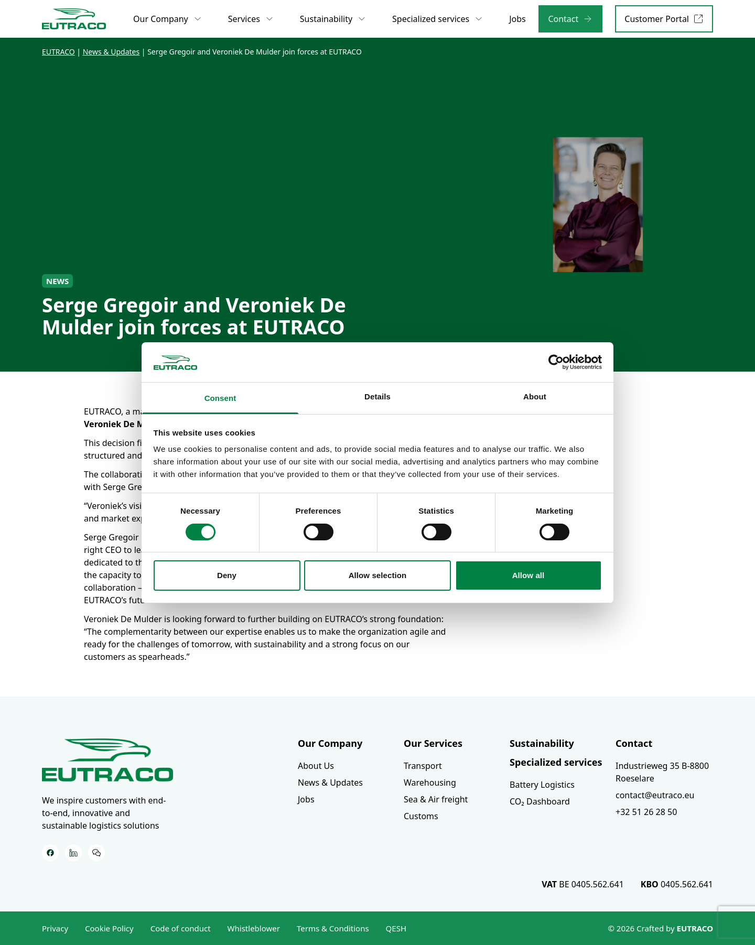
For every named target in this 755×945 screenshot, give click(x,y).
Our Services (433, 743)
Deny (226, 575)
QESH (396, 928)
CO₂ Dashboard (540, 801)
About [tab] (534, 396)
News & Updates (330, 782)
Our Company (330, 743)
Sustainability (542, 743)
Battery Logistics (542, 784)
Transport (423, 766)
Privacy (55, 928)
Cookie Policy (109, 928)
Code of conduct (180, 928)
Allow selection (378, 575)
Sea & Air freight (436, 799)
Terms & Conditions (333, 928)
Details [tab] (377, 396)
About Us (316, 766)
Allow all (528, 575)
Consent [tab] (220, 398)
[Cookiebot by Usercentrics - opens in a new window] (556, 362)
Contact (634, 743)
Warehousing (430, 782)
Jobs (306, 799)
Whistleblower (254, 928)
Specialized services (556, 762)
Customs (421, 816)
